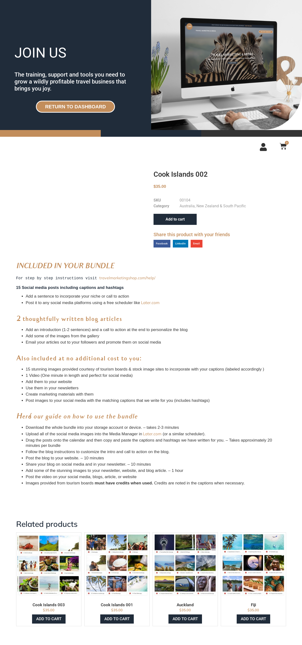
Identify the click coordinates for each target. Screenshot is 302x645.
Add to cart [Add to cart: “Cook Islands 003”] (48, 618)
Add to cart (175, 219)
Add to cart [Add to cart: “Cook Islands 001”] (117, 618)
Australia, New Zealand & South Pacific (213, 206)
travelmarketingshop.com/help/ (127, 277)
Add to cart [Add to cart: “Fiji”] (253, 618)
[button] (162, 244)
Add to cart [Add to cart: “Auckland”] (185, 618)
